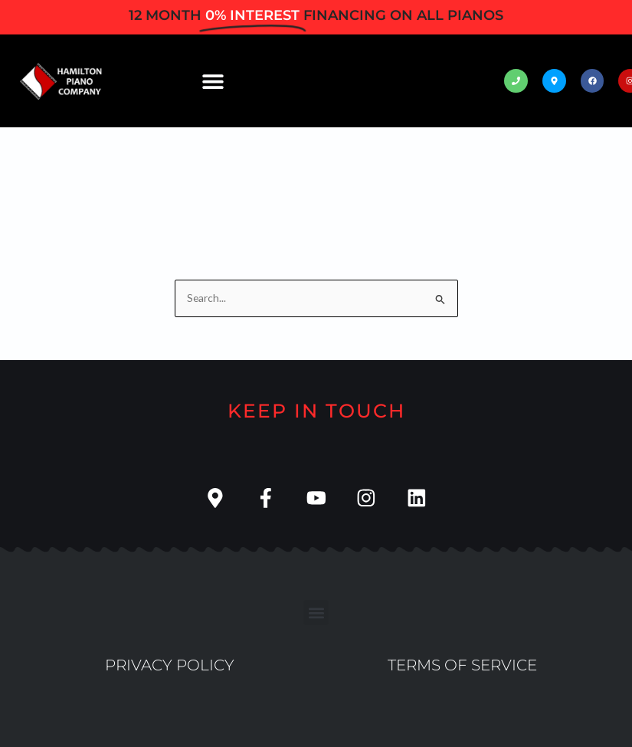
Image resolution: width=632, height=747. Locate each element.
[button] (213, 81)
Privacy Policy (169, 665)
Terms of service (462, 665)
